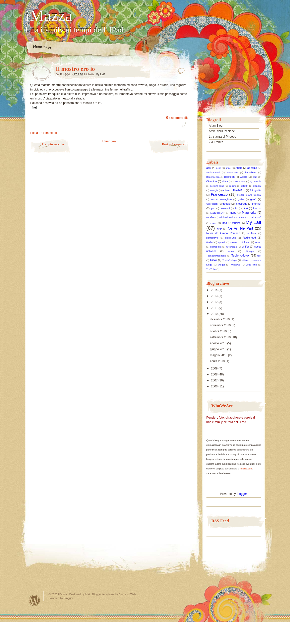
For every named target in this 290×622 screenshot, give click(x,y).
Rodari (209, 242)
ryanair (221, 242)
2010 (214, 314)
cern (255, 177)
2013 (214, 296)
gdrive (241, 199)
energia (214, 190)
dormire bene (217, 185)
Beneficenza (213, 177)
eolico (225, 190)
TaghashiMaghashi (216, 255)
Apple (238, 167)
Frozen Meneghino (221, 199)
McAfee (210, 217)
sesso (258, 242)
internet (256, 203)
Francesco (219, 194)
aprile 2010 (218, 361)
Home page (42, 46)
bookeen (229, 176)
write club (251, 264)
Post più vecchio (53, 144)
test (259, 255)
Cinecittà (211, 181)
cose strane (239, 181)
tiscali (213, 260)
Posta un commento (43, 133)
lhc (236, 208)
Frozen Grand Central (249, 194)
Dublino (232, 185)
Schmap (245, 242)
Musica (236, 222)
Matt (88, 594)
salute (233, 242)
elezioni (257, 185)
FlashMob (239, 190)
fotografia (255, 190)
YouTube (211, 269)
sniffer (245, 246)
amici (228, 168)
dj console (255, 181)
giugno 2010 (218, 349)
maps (233, 212)
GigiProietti (212, 203)
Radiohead (249, 237)
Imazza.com (246, 468)
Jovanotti (225, 208)
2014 (214, 290)
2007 (214, 380)
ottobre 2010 (219, 331)
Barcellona (232, 172)
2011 (214, 308)
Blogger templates (103, 594)
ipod (213, 208)
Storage (250, 251)
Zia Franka (216, 142)
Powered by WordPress (34, 600)
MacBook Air (217, 212)
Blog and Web (127, 594)
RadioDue (230, 237)
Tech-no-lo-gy (240, 255)
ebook (244, 185)
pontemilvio (212, 237)
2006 (214, 386)
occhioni (252, 233)
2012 (214, 302)
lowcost (257, 208)
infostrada (241, 203)
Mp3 (224, 222)
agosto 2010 (218, 343)
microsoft (256, 217)
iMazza (48, 15)
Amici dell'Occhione (222, 131)
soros (231, 251)
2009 (214, 368)
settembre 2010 (221, 337)
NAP (219, 228)
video (245, 260)
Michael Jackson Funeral (233, 217)
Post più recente (173, 144)
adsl (208, 167)
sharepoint (215, 246)
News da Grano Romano (223, 233)
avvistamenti (213, 172)
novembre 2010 (221, 325)
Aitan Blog (216, 125)
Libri (245, 208)
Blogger (242, 494)
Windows (235, 264)
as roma (252, 167)
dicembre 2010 (220, 319)
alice (218, 168)
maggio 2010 (219, 355)
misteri (213, 223)
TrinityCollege (229, 260)
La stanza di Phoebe (222, 136)
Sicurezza (231, 246)
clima (225, 181)
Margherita (249, 212)
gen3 (253, 199)
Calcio (243, 176)
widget (221, 264)
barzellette (250, 172)
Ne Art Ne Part (240, 228)
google (226, 203)
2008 (214, 374)
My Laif (100, 74)
